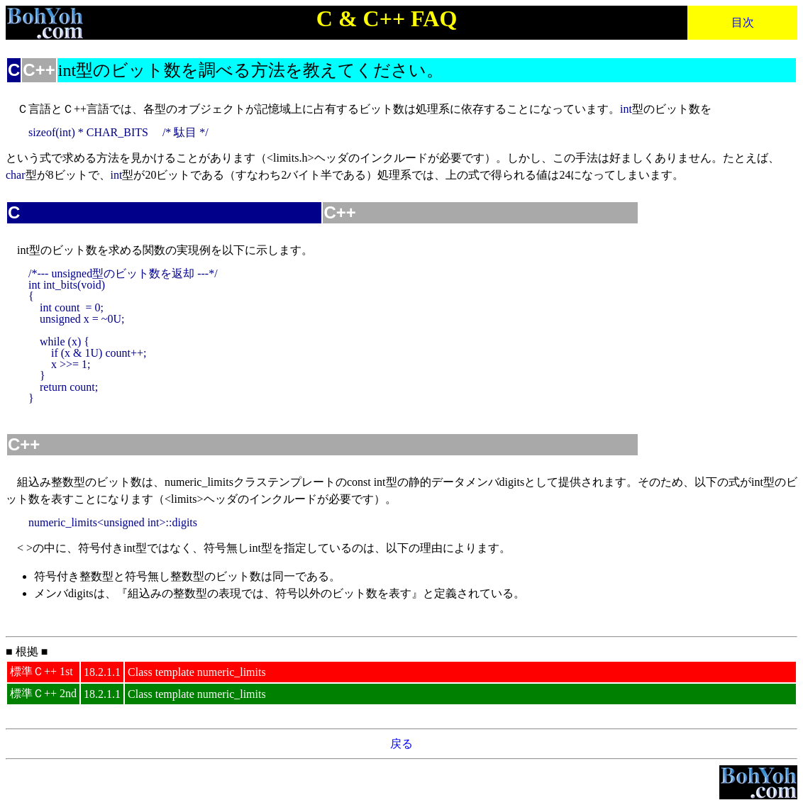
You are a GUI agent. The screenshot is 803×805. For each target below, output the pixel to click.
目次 (742, 22)
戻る (401, 744)
